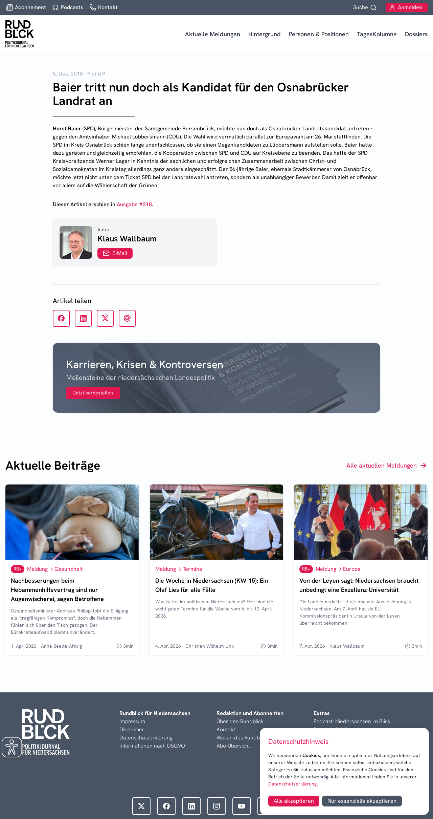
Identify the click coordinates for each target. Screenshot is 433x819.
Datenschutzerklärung (292, 784)
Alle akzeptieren (294, 800)
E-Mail (115, 253)
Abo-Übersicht (233, 745)
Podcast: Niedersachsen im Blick (352, 721)
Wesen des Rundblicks (243, 737)
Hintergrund (264, 34)
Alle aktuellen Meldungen (387, 465)
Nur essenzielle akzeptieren (361, 800)
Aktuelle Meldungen (212, 34)
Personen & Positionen (319, 34)
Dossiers (416, 34)
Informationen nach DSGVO (152, 745)
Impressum (132, 721)
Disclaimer (131, 729)
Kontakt (225, 729)
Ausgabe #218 (134, 204)
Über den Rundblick (240, 721)
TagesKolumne (377, 34)
